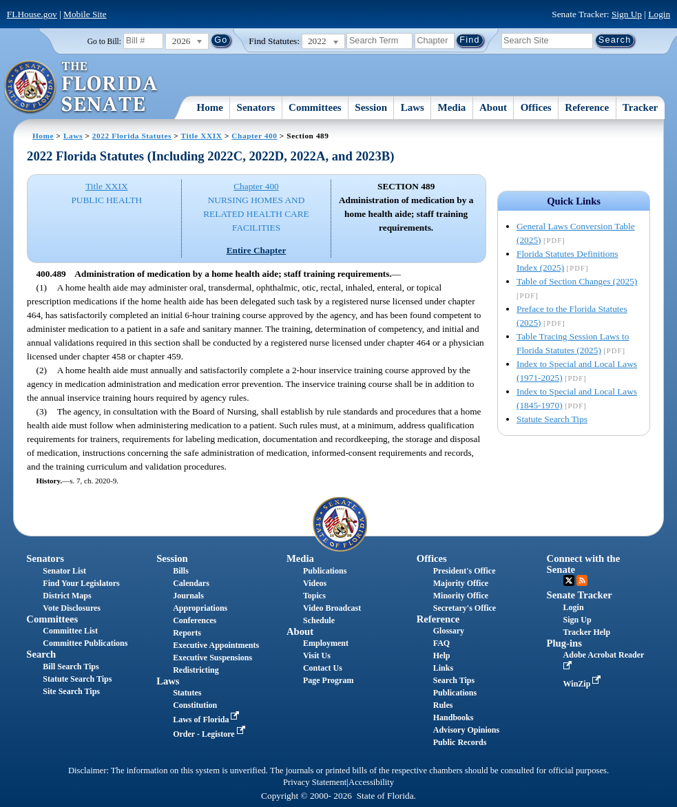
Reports (187, 633)
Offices (536, 107)
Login (659, 14)
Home (210, 107)
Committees (315, 107)
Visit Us (317, 655)
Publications (324, 571)
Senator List (64, 571)
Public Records (460, 742)
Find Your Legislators (81, 583)
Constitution (195, 705)
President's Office (464, 571)
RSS (581, 580)
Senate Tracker (579, 594)
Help (441, 655)
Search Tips (454, 680)
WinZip (583, 684)
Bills (181, 571)
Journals (188, 595)
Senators (256, 107)
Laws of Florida (207, 719)
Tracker (640, 107)
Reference (587, 107)
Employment (325, 643)
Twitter (568, 580)
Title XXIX (201, 136)
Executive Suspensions (212, 657)
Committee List (70, 631)
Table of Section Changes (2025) (577, 281)
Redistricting (196, 670)
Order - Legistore (210, 734)
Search (41, 654)
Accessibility (371, 782)
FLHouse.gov (32, 14)
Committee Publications (85, 643)
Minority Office (460, 595)
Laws (412, 107)
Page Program (328, 680)
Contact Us (322, 668)
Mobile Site (85, 14)
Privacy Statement (314, 782)
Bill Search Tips (70, 666)
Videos (314, 583)
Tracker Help (587, 632)
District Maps (67, 595)
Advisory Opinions (466, 730)
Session (371, 107)
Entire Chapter (257, 250)
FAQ (441, 643)
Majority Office (460, 583)
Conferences (194, 620)
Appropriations (200, 608)
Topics (314, 595)
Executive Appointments (216, 645)
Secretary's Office (464, 608)
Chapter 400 (254, 136)
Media (452, 107)
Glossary (448, 631)
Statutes (187, 693)
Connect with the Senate (584, 563)
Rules (443, 705)
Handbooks (453, 717)
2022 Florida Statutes (131, 136)
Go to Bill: (104, 41)
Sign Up (627, 14)
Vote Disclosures (72, 608)
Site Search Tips (71, 691)
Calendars (191, 583)
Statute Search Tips (552, 419)
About (493, 107)
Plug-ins (564, 643)
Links (443, 668)
